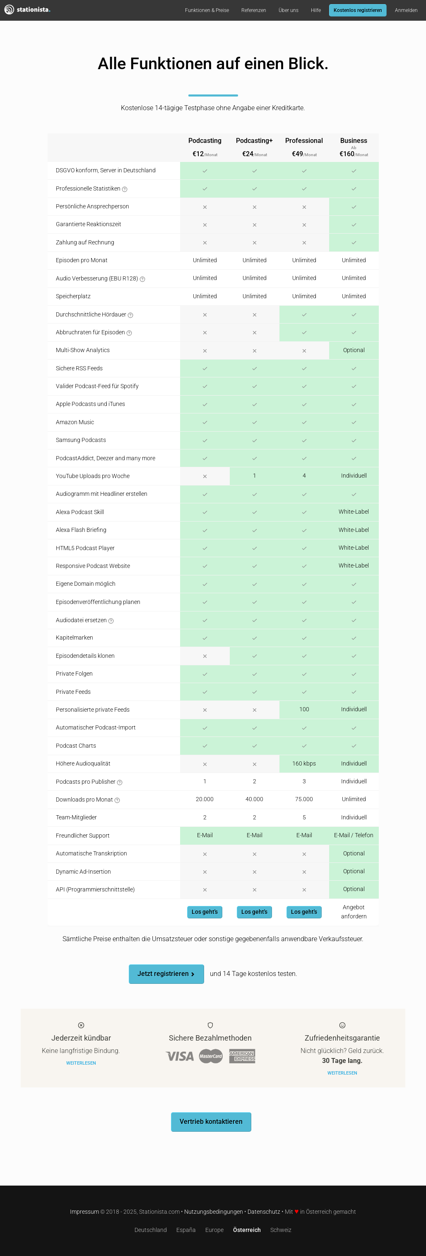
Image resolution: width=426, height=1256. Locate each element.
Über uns (288, 10)
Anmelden (406, 10)
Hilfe (316, 10)
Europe (214, 1230)
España (186, 1230)
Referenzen (253, 10)
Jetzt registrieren (166, 974)
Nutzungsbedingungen (213, 1211)
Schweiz (280, 1230)
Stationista (31, 10)
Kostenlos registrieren (358, 10)
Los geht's (205, 911)
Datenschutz (264, 1211)
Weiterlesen (81, 1063)
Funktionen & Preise (207, 10)
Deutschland (151, 1230)
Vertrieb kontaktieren (211, 1122)
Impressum (84, 1211)
